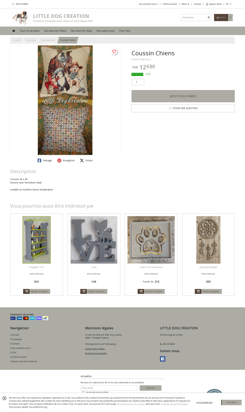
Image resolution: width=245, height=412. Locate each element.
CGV (13, 352)
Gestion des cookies (95, 348)
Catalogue (16, 339)
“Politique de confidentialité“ (174, 403)
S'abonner (151, 387)
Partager (45, 160)
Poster (86, 160)
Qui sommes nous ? (20, 348)
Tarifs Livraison (18, 357)
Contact (197, 4)
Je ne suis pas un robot (97, 392)
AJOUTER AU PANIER (183, 96)
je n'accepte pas (204, 402)
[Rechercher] (209, 17)
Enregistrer (66, 160)
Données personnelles (96, 353)
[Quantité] (138, 82)
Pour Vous (31, 40)
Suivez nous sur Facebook (23, 361)
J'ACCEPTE (231, 402)
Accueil (17, 40)
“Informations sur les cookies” (131, 403)
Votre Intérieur (141, 59)
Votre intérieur (48, 40)
